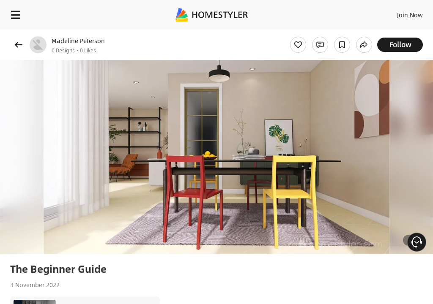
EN (399, 12)
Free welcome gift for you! (325, 34)
